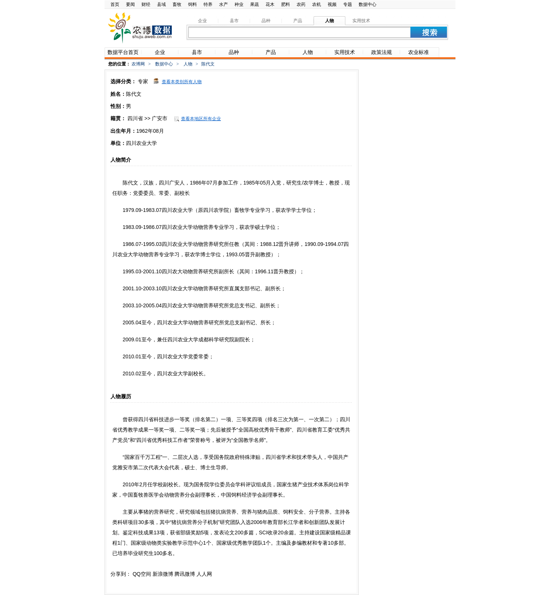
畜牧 (177, 4)
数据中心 (367, 4)
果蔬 (254, 4)
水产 (223, 4)
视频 (332, 4)
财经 (145, 4)
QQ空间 (142, 574)
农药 (301, 4)
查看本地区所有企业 (201, 118)
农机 (316, 4)
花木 (270, 4)
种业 (239, 4)
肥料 (285, 4)
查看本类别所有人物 (182, 81)
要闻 (130, 4)
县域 (161, 4)
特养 (208, 4)
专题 (347, 4)
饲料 (192, 4)
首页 (114, 4)
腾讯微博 (184, 574)
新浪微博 (163, 574)
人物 (188, 64)
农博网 (138, 64)
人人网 (204, 574)
